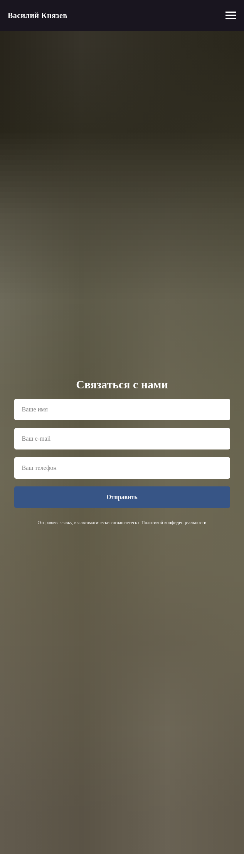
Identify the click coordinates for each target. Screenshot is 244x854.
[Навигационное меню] (230, 15)
